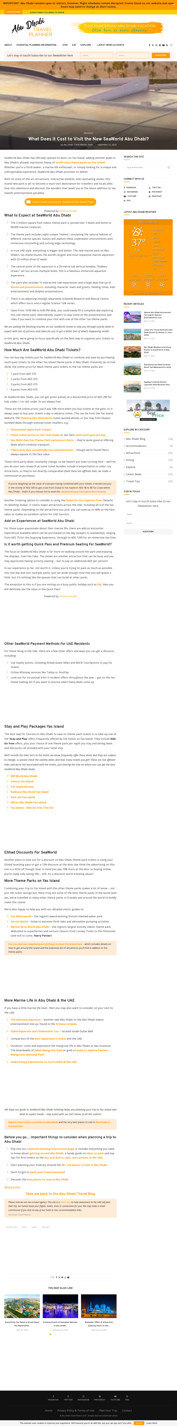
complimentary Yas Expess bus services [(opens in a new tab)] (83, 491)
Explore (86, 45)
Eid (99, 584)
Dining (149, 460)
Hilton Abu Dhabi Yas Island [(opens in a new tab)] (28, 802)
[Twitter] (153, 45)
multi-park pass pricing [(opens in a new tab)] (90, 435)
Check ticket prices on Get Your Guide (35, 435)
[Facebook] (149, 45)
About (8, 45)
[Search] (171, 45)
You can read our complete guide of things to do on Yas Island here (45, 944)
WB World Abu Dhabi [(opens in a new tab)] (24, 776)
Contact (127, 1410)
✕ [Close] (174, 4)
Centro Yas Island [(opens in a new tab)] (22, 781)
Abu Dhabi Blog (149, 439)
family (34, 1227)
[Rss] (167, 45)
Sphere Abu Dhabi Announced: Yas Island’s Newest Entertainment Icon (157, 315)
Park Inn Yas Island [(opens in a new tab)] (23, 797)
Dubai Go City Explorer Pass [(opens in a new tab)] (84, 500)
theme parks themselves (36, 418)
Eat (74, 45)
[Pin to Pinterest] (62, 1277)
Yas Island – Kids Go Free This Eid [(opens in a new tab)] (32, 807)
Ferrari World (19, 921)
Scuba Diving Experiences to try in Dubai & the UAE (44, 1062)
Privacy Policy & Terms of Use (75, 1410)
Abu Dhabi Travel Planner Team (78, 144)
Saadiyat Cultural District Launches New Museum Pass (157, 383)
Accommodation (149, 446)
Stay (65, 45)
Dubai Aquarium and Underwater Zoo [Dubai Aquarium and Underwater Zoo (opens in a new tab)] (35, 1031)
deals (24, 1227)
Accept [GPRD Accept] (139, 1423)
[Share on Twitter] (59, 1277)
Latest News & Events (110, 45)
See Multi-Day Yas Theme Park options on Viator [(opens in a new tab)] (42, 440)
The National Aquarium (26, 1019)
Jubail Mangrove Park (48, 1050)
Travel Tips (149, 481)
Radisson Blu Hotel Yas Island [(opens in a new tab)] (30, 792)
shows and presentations (27, 287)
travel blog (65, 1202)
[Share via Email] (68, 1277)
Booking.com (12, 1187)
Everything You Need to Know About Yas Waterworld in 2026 (64, 12)
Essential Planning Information (36, 45)
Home (48, 1410)
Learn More (151, 1423)
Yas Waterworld (21, 916)
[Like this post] (53, 1277)
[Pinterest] (160, 45)
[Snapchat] (161, 196)
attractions (11, 1227)
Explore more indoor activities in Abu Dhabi (33, 1122)
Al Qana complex (66, 1024)
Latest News (149, 474)
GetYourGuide (68, 211)
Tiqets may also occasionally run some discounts (42, 450)
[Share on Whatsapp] (65, 1277)
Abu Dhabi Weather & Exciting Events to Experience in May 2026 (157, 350)
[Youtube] (163, 45)
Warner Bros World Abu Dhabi (30, 927)
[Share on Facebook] (56, 1277)
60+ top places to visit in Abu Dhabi (84, 1165)
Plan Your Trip (108, 1410)
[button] (24, 12)
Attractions (149, 453)
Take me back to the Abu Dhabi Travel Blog (60, 1194)
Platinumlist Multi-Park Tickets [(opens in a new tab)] (31, 429)
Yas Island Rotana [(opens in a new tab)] (22, 786)
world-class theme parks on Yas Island (80, 162)
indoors (45, 1227)
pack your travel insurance (47, 1172)
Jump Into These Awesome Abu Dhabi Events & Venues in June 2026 (158, 332)
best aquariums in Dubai (51, 1038)
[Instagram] (156, 45)
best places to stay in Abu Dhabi (47, 1179)
